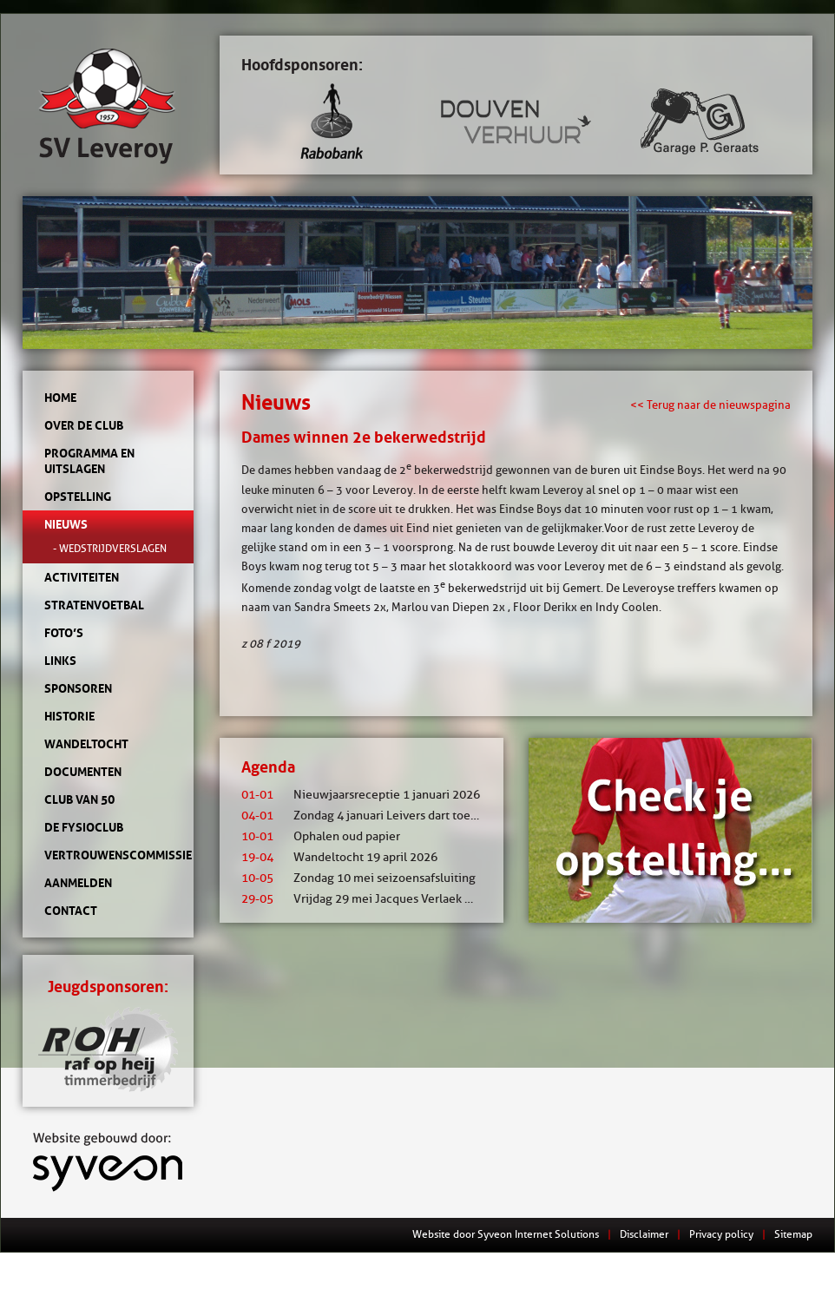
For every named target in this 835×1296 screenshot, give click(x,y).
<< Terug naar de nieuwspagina (710, 404)
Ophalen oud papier (320, 836)
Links (60, 660)
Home (60, 397)
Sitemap (793, 1233)
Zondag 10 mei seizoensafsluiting (358, 878)
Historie (69, 716)
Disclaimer (644, 1233)
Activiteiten (81, 577)
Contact (70, 910)
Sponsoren (78, 688)
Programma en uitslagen (89, 461)
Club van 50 (79, 799)
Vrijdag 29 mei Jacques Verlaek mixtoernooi (386, 898)
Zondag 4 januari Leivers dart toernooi (370, 815)
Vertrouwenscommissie (108, 855)
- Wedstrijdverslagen (110, 548)
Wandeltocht (86, 744)
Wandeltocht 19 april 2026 (339, 857)
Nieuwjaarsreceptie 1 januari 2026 (360, 794)
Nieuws (66, 524)
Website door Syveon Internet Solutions (505, 1233)
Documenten (83, 772)
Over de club (83, 425)
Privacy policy (721, 1233)
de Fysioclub (83, 827)
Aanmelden (78, 883)
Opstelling (77, 496)
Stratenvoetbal (94, 605)
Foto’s (63, 633)
